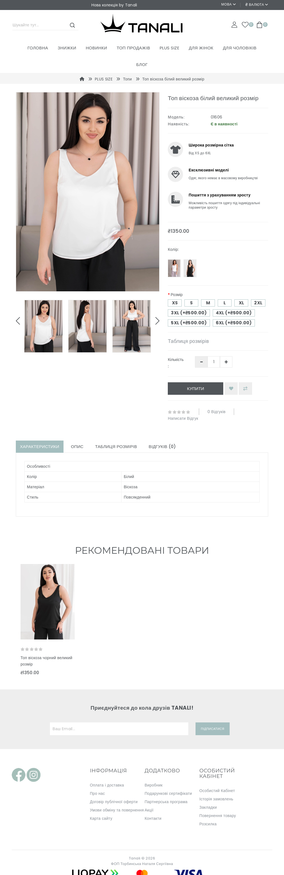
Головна (37, 48)
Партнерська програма (165, 802)
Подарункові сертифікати (168, 793)
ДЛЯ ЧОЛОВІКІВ (240, 48)
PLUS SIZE (169, 48)
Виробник (153, 785)
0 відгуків (216, 411)
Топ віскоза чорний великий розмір (46, 661)
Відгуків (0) (162, 446)
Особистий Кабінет (217, 790)
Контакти (152, 818)
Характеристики (39, 446)
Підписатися (212, 729)
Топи (127, 79)
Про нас (97, 793)
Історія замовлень (216, 799)
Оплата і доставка (107, 785)
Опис (77, 446)
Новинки (96, 48)
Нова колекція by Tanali (114, 5)
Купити (195, 388)
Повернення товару (217, 815)
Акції (148, 810)
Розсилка (208, 824)
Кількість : (176, 363)
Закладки (208, 807)
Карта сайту (101, 818)
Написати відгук (183, 418)
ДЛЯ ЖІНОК (201, 48)
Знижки (67, 48)
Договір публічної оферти (114, 802)
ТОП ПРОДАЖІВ (133, 48)
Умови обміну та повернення (117, 810)
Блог (142, 64)
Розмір (176, 294)
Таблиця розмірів (188, 341)
